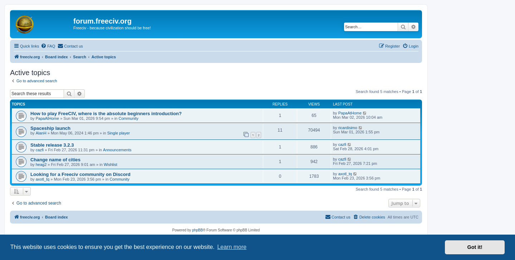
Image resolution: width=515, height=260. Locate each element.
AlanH (41, 133)
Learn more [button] (231, 247)
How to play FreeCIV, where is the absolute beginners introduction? (106, 113)
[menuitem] (48, 46)
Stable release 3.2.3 (52, 145)
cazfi (40, 150)
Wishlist (110, 164)
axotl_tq (43, 179)
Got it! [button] (474, 247)
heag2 (41, 164)
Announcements (117, 150)
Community (128, 118)
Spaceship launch (50, 128)
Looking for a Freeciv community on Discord (80, 174)
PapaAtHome (47, 118)
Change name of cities (55, 159)
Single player (118, 133)
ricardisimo (347, 128)
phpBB (197, 230)
